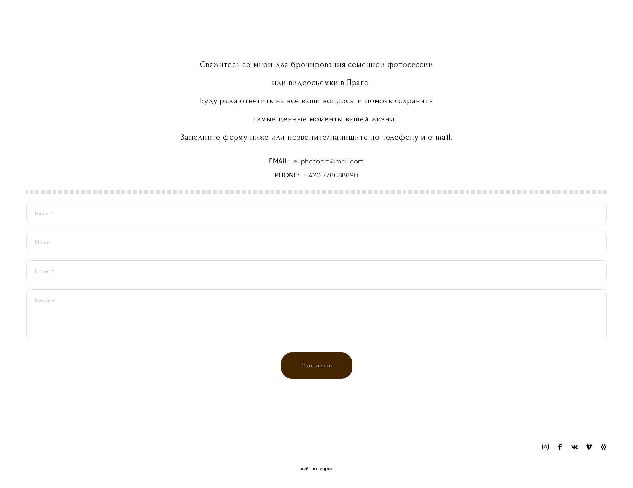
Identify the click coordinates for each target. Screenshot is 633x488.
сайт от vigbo (316, 469)
